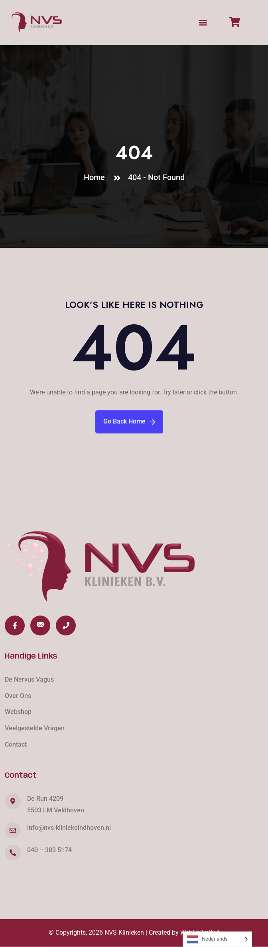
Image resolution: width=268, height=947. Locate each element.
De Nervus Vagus (29, 679)
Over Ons (18, 696)
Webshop (18, 712)
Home (96, 177)
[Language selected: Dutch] (217, 939)
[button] (203, 22)
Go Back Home (129, 421)
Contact (16, 744)
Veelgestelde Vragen (35, 728)
